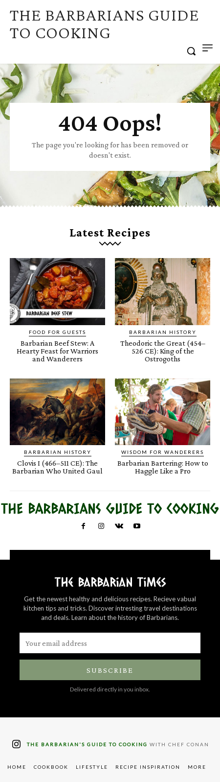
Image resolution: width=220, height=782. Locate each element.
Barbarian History (163, 332)
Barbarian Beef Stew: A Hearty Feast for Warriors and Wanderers (57, 351)
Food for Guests (57, 332)
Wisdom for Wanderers (162, 452)
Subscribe (110, 670)
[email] (110, 643)
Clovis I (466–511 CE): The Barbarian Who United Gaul (57, 467)
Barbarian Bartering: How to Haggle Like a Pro (162, 467)
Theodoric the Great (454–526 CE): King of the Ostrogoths (162, 351)
